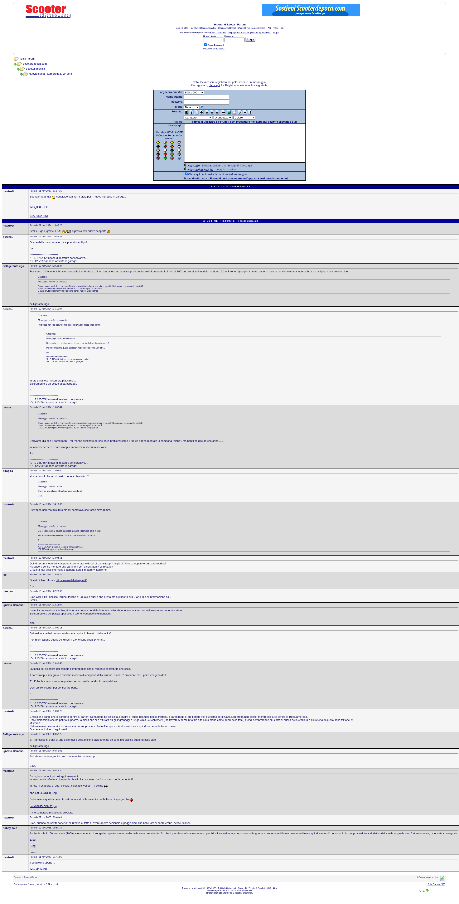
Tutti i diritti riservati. (227, 896)
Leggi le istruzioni (218, 177)
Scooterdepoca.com (35, 63)
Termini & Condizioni (258, 896)
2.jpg (32, 853)
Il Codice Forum (158, 135)
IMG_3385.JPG (39, 223)
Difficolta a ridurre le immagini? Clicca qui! (220, 173)
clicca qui (214, 85)
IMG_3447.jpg (38, 876)
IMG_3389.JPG (39, 214)
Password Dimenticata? (214, 49)
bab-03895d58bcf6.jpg (43, 813)
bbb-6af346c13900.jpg (43, 800)
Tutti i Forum (26, 58)
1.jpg (32, 847)
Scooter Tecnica (35, 68)
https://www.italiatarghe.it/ (70, 498)
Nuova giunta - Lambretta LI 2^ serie (51, 73)
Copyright (242, 896)
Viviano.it (198, 896)
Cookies (273, 896)
